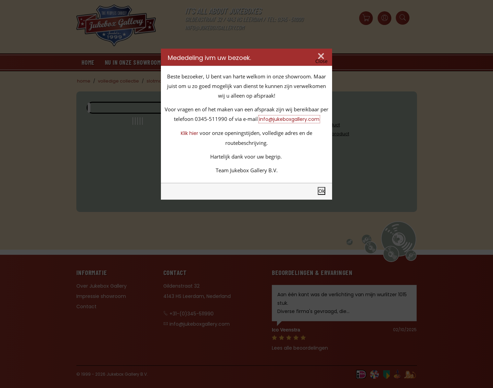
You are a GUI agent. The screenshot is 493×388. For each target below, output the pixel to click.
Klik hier (189, 133)
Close (321, 61)
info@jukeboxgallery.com (289, 119)
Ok (321, 191)
